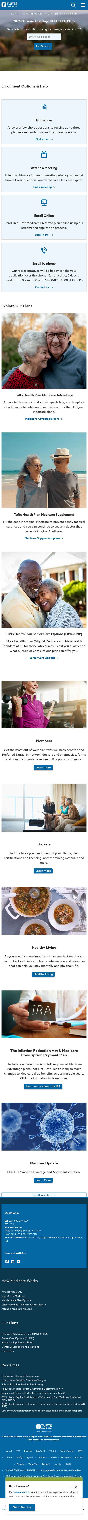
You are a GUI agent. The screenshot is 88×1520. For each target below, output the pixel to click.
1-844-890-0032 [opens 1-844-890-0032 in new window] (22, 1492)
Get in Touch (21, 1507)
